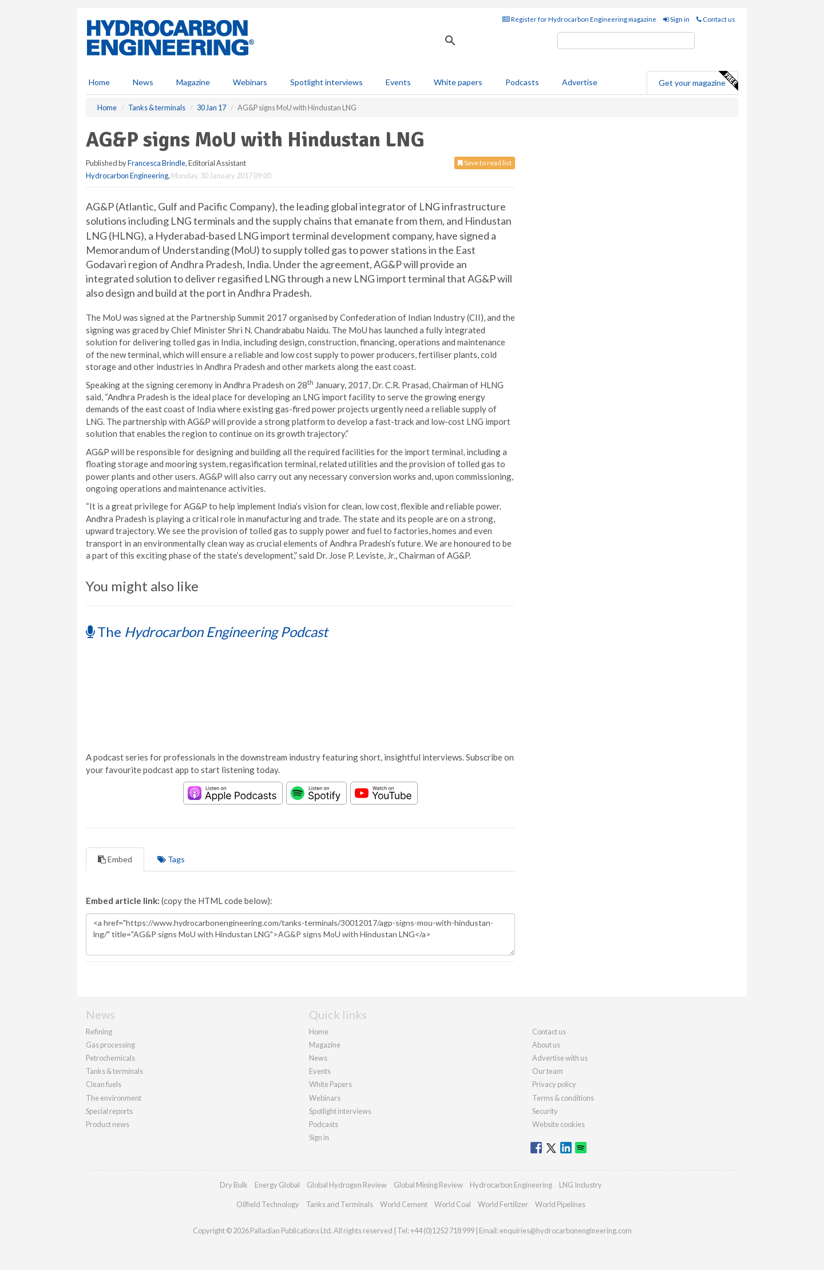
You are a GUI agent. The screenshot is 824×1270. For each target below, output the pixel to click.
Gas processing (110, 1044)
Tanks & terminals (114, 1071)
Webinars (250, 82)
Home (99, 82)
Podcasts (522, 82)
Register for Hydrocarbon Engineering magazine (579, 19)
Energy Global (277, 1184)
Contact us (715, 19)
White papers (458, 82)
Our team (547, 1071)
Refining (99, 1031)
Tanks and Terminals (339, 1204)
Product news (107, 1124)
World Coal (452, 1204)
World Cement (403, 1204)
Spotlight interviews (326, 82)
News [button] (143, 82)
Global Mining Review (428, 1184)
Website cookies (558, 1124)
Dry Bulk (234, 1184)
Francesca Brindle (156, 163)
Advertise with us (560, 1057)
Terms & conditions (563, 1097)
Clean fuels (103, 1084)
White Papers (330, 1084)
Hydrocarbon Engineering (127, 175)
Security (545, 1111)
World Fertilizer (503, 1204)
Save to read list (485, 162)
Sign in (676, 19)
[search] (626, 40)
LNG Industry (580, 1184)
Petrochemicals (110, 1057)
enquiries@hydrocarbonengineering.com (566, 1230)
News (318, 1057)
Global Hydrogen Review (347, 1184)
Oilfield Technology (267, 1204)
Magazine (193, 82)
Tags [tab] (171, 859)
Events (398, 82)
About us (546, 1044)
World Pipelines (560, 1204)
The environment (113, 1097)
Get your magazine (698, 81)
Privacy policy (554, 1084)
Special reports (109, 1111)
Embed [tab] (115, 859)
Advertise (579, 82)
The (207, 631)
